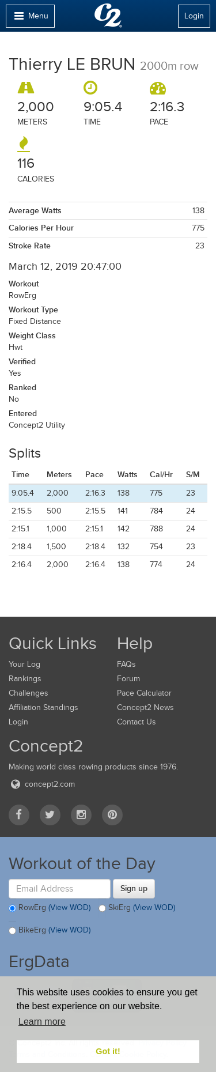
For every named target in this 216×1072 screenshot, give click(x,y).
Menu (30, 19)
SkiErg (136, 908)
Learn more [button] (42, 1021)
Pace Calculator (144, 693)
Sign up (133, 888)
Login (194, 16)
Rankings (25, 678)
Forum (128, 678)
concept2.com (42, 784)
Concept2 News (145, 707)
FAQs (126, 664)
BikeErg (49, 931)
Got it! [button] (108, 1051)
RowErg (49, 908)
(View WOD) (69, 908)
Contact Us (136, 722)
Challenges (28, 693)
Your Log (24, 664)
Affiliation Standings (43, 707)
